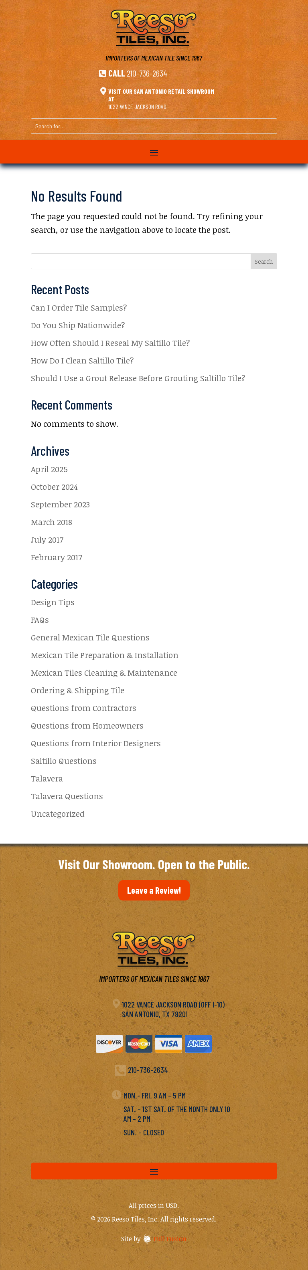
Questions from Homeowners (87, 725)
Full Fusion (170, 1238)
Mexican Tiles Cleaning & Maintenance (104, 672)
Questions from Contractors (83, 707)
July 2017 (47, 539)
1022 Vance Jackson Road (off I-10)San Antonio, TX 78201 (173, 1009)
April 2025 (49, 468)
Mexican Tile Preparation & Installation (104, 654)
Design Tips (53, 602)
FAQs (40, 619)
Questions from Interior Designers (96, 743)
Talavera (47, 778)
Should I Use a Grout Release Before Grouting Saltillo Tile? (138, 378)
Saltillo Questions (64, 760)
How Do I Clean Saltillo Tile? (82, 360)
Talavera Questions (67, 796)
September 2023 (60, 504)
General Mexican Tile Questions (90, 637)
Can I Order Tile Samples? (79, 307)
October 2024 (54, 486)
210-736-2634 (147, 73)
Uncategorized (58, 813)
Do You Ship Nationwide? (78, 325)
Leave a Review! (154, 890)
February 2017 (56, 557)
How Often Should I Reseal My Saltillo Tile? (110, 342)
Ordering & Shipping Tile (77, 690)
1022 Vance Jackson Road (137, 106)
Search (264, 261)
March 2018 (51, 521)
